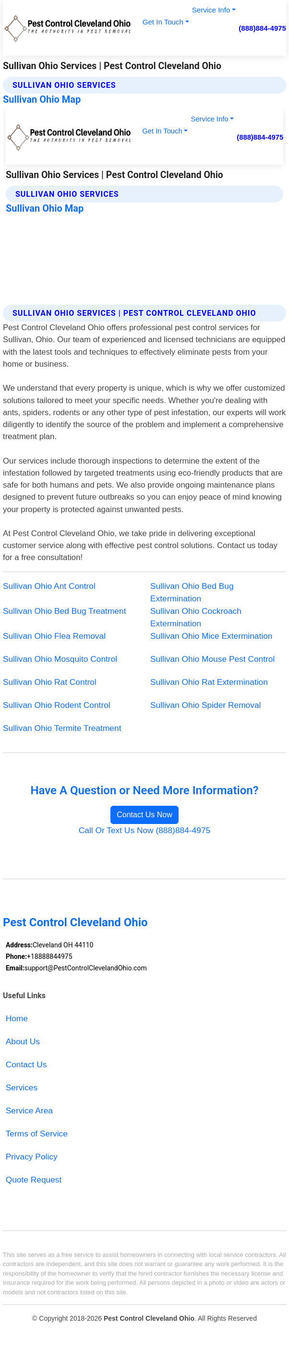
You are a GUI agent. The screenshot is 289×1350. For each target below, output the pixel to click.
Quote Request (34, 1179)
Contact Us (26, 1064)
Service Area (29, 1110)
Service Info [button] (211, 10)
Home (17, 1018)
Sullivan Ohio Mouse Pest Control (212, 659)
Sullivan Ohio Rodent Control (56, 705)
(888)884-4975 (262, 28)
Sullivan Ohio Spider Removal (205, 705)
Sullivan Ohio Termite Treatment (62, 728)
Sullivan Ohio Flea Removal (54, 636)
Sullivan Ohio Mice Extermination (211, 636)
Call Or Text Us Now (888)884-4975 (144, 830)
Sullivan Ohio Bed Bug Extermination (192, 592)
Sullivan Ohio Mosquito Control (60, 659)
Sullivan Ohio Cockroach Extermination (195, 617)
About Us (23, 1041)
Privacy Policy (32, 1156)
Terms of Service (37, 1133)
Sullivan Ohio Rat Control (49, 682)
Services (22, 1087)
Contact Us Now (144, 815)
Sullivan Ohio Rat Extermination (209, 682)
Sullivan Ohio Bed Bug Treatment (64, 611)
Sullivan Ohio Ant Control (49, 586)
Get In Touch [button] (163, 22)
